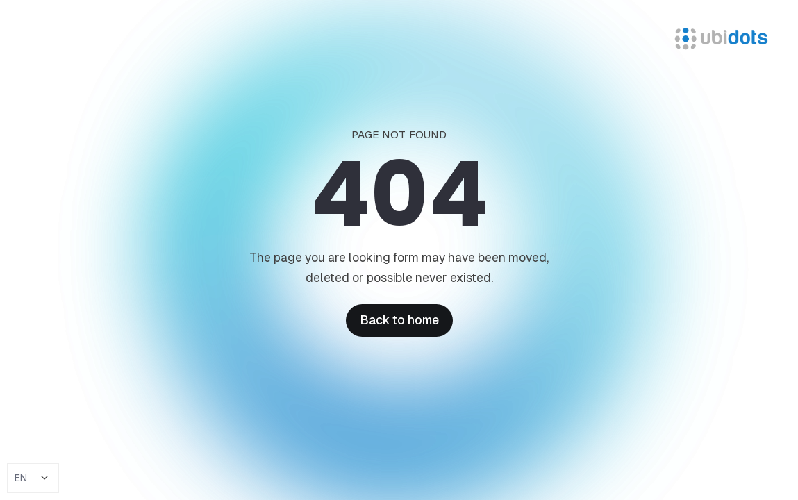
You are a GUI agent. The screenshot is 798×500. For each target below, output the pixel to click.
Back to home (399, 320)
